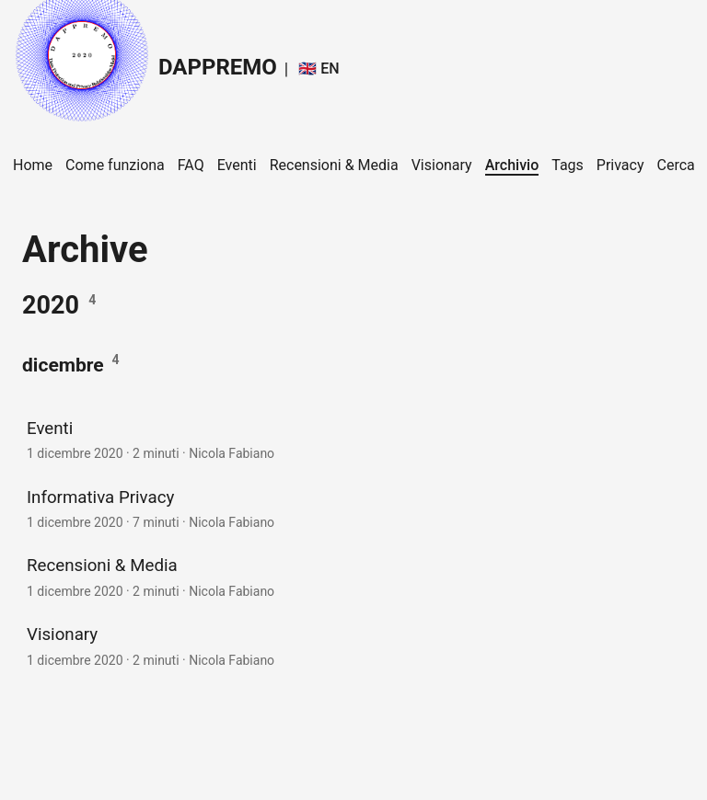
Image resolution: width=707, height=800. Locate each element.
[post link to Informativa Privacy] (353, 508)
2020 (50, 305)
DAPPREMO (145, 62)
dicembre (63, 364)
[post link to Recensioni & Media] (353, 576)
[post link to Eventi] (353, 439)
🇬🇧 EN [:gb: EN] (318, 68)
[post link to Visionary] (353, 645)
